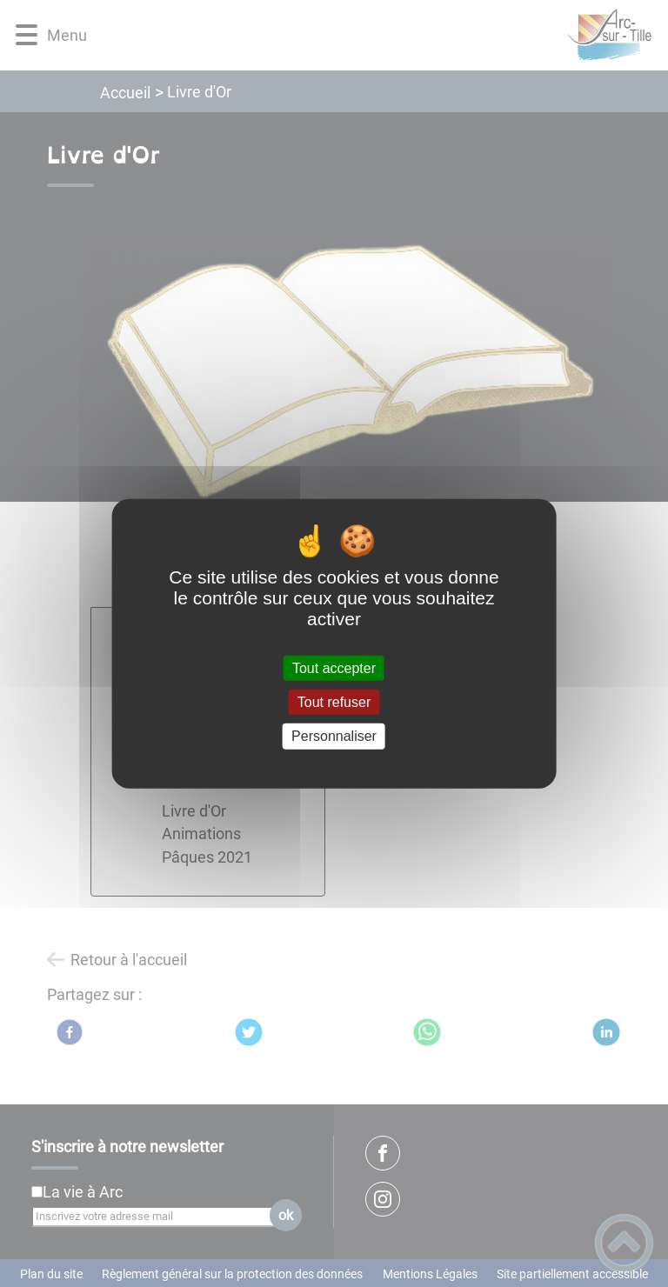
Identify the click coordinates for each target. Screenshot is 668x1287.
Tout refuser (334, 702)
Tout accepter (334, 668)
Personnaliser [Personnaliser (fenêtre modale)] (334, 736)
